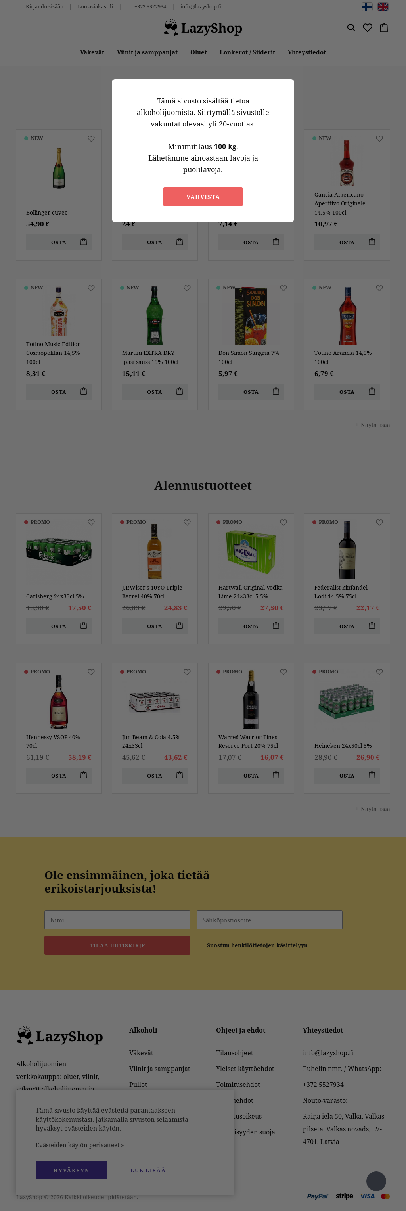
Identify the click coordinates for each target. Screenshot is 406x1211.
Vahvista (203, 197)
